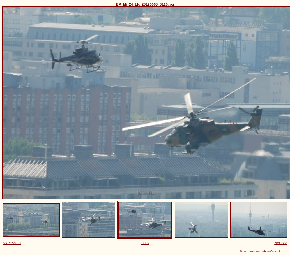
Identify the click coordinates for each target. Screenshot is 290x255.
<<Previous (12, 243)
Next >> (280, 243)
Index (145, 243)
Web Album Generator (269, 250)
